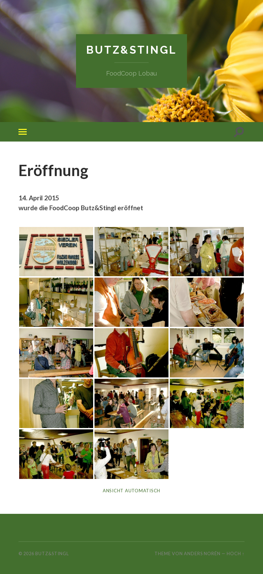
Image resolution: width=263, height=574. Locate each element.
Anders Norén (202, 553)
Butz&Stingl (131, 49)
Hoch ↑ (236, 553)
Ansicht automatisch (131, 490)
